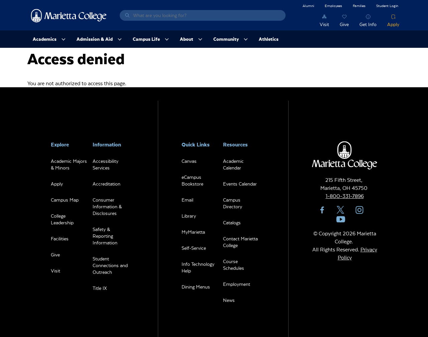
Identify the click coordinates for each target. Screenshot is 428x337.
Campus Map (65, 200)
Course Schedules (233, 264)
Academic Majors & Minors (69, 164)
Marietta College (68, 15)
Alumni (308, 5)
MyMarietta (193, 232)
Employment (236, 284)
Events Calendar (240, 184)
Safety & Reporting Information (105, 235)
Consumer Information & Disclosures (107, 206)
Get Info (368, 24)
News (229, 300)
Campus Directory (232, 203)
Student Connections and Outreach (110, 265)
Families (359, 5)
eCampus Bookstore (192, 180)
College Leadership (62, 219)
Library (189, 216)
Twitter (340, 210)
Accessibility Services (105, 164)
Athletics (269, 39)
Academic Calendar (233, 164)
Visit (324, 24)
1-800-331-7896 (345, 196)
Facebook (322, 210)
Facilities (60, 238)
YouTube (340, 219)
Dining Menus (196, 287)
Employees (333, 5)
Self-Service (194, 248)
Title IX (100, 288)
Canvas (189, 161)
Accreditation (106, 184)
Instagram (359, 210)
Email (187, 200)
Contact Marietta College (240, 242)
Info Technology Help (198, 267)
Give (344, 24)
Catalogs (232, 222)
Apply (393, 24)
